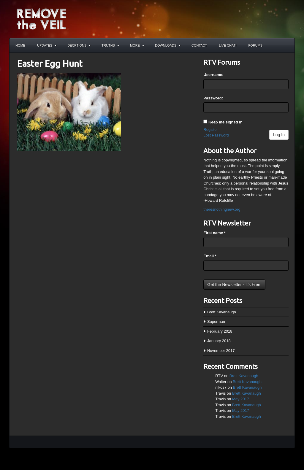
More (137, 45)
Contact (199, 45)
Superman (216, 321)
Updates (46, 45)
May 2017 (240, 399)
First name (214, 233)
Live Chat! (227, 45)
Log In (279, 134)
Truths (110, 45)
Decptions (79, 45)
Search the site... (287, 45)
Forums (255, 45)
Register (210, 129)
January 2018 (219, 341)
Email (209, 256)
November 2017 (221, 350)
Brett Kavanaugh (221, 312)
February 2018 (219, 331)
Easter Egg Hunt (50, 63)
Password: (213, 98)
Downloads (167, 45)
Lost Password (216, 135)
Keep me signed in (225, 122)
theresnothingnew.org (221, 209)
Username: (213, 74)
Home (20, 45)
